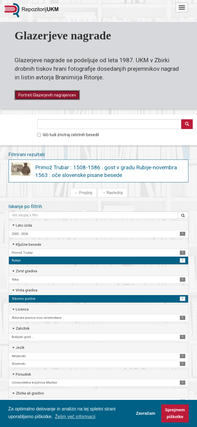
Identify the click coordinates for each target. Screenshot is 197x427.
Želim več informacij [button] (75, 416)
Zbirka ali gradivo (30, 393)
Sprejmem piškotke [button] (175, 413)
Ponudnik (23, 374)
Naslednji (112, 192)
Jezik (20, 347)
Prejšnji (83, 192)
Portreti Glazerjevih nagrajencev (47, 95)
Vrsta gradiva (26, 290)
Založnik (22, 328)
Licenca (22, 309)
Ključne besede (28, 244)
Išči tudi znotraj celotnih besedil (68, 134)
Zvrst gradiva (26, 271)
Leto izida (24, 225)
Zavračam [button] (145, 413)
